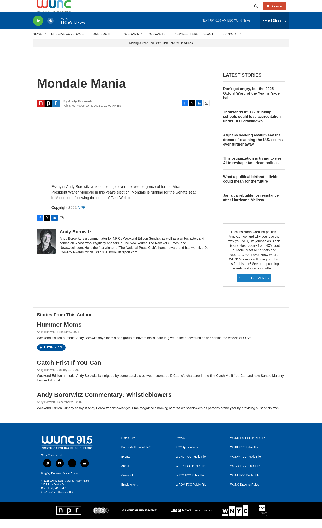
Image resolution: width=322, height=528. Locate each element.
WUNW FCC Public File (245, 466)
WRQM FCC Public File (191, 494)
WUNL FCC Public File (245, 484)
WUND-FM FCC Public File (247, 447)
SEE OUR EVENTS (254, 287)
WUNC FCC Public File (191, 466)
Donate (278, 11)
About (125, 475)
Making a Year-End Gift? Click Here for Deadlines (161, 52)
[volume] (50, 30)
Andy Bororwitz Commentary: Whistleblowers (104, 404)
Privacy (180, 447)
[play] (38, 30)
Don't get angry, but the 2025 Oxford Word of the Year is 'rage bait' (251, 102)
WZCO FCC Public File (245, 475)
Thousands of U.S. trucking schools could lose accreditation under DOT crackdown (252, 125)
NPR (82, 217)
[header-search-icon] (258, 11)
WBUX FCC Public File (190, 475)
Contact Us (128, 484)
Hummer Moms (59, 333)
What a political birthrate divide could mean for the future (250, 188)
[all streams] (274, 30)
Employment (129, 494)
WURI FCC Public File (244, 456)
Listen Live (128, 447)
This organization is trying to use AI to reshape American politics (252, 170)
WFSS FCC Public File (190, 484)
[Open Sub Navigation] (45, 43)
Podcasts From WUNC (136, 456)
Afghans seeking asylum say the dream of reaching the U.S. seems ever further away (253, 149)
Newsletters (187, 43)
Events (125, 466)
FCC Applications (187, 456)
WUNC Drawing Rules (244, 494)
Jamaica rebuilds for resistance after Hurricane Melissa (251, 207)
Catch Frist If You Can (69, 371)
